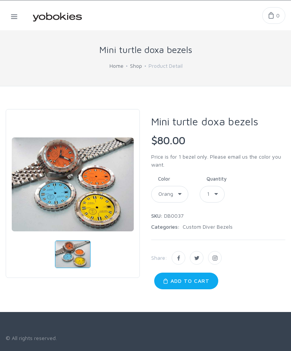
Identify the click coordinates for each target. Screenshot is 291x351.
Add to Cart (186, 281)
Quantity (217, 179)
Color (164, 179)
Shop (136, 65)
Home (117, 65)
